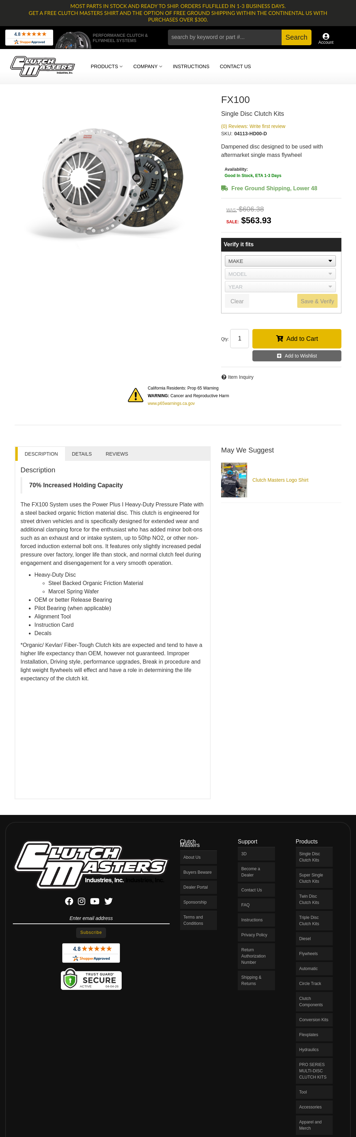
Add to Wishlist (301, 356)
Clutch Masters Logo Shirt (280, 480)
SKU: (227, 133)
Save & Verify (317, 301)
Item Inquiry (240, 377)
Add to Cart (302, 338)
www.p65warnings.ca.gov (171, 403)
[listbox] (280, 260)
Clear (237, 301)
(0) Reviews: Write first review (253, 126)
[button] (239, 37)
